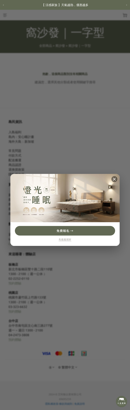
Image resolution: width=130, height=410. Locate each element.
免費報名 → (65, 230)
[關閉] (114, 179)
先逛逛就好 (65, 239)
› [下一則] (126, 4)
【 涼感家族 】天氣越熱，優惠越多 (65, 5)
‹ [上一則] (3, 4)
